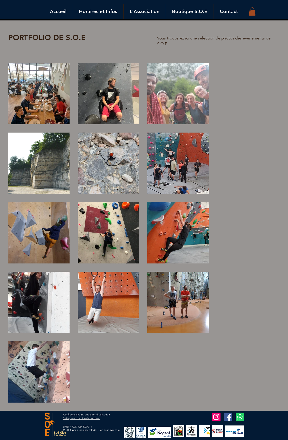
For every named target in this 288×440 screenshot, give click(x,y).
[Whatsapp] (240, 417)
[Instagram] (216, 417)
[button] (252, 11)
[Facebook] (228, 417)
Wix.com (115, 429)
